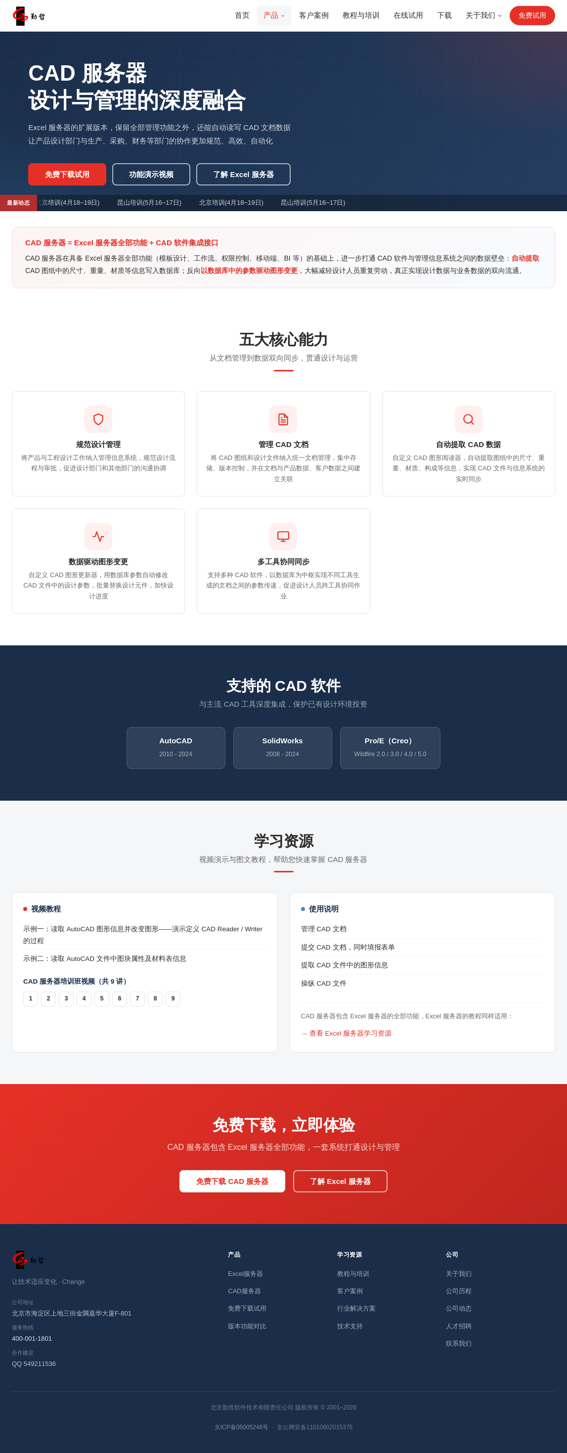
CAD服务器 (244, 1291)
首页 (242, 15)
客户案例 (314, 15)
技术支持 (350, 1326)
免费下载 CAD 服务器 (232, 1181)
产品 (274, 15)
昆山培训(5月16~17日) (152, 202)
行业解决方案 (356, 1308)
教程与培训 (361, 15)
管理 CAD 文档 (324, 929)
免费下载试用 (67, 174)
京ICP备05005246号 (241, 1427)
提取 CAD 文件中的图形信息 (344, 965)
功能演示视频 (151, 174)
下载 (444, 15)
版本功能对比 (247, 1326)
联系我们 (459, 1343)
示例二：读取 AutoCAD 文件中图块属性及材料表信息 (104, 958)
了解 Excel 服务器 (243, 174)
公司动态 (459, 1308)
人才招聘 (459, 1326)
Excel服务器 (245, 1273)
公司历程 (459, 1291)
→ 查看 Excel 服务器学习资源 (346, 1033)
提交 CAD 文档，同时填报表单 (348, 947)
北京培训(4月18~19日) (70, 202)
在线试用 (408, 15)
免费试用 (532, 15)
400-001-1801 (32, 1338)
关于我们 (484, 15)
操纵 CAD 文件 (324, 983)
